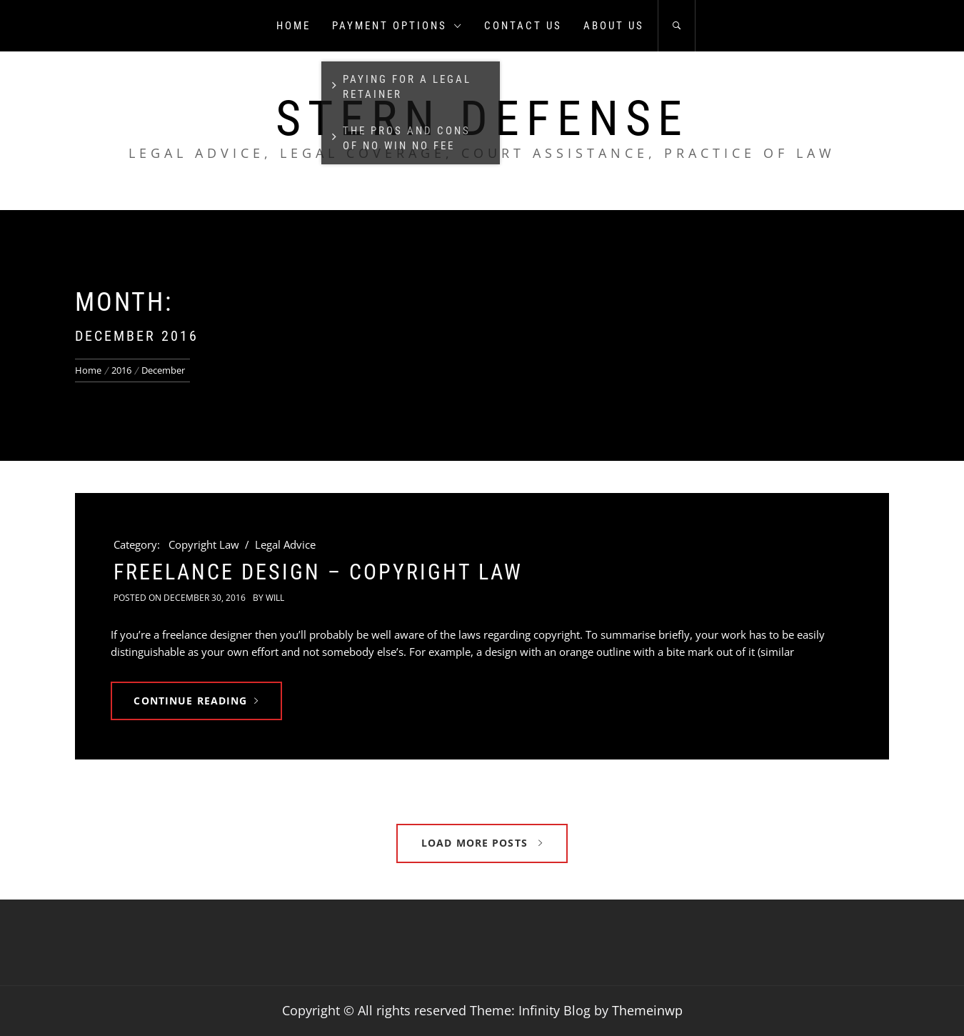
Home (293, 25)
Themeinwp (647, 1010)
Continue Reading (196, 700)
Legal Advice (285, 544)
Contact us (523, 25)
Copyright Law (204, 544)
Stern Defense (482, 118)
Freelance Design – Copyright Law (318, 571)
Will (275, 598)
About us (613, 25)
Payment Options (397, 25)
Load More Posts (482, 843)
